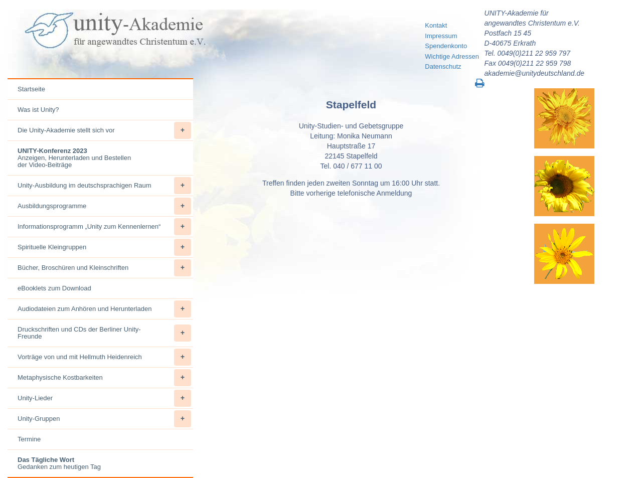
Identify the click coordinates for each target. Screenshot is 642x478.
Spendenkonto (446, 46)
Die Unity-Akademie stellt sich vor (104, 130)
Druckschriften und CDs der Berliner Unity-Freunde (104, 333)
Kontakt (436, 25)
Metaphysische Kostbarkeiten (104, 377)
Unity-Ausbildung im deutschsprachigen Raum (104, 185)
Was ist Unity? (38, 109)
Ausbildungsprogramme (104, 206)
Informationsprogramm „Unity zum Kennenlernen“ (104, 226)
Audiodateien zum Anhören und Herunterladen (104, 308)
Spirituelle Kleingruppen (104, 247)
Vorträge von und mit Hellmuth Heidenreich (104, 357)
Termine (29, 439)
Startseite (31, 89)
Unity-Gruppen (104, 418)
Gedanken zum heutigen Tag (59, 463)
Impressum (441, 36)
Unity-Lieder (104, 398)
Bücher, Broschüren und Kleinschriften (104, 267)
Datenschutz (443, 66)
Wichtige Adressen (452, 56)
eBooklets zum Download (54, 288)
